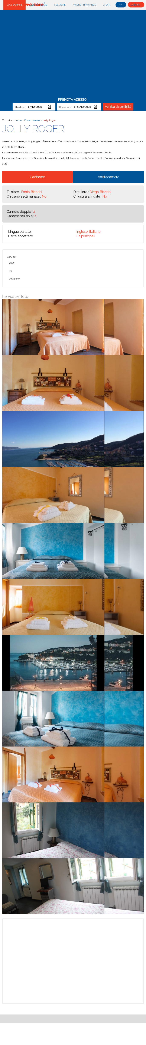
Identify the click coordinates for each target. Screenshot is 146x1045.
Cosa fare (59, 5)
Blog (120, 5)
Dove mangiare (38, 5)
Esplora (135, 5)
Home (18, 120)
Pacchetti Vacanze (84, 5)
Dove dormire (14, 5)
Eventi (107, 5)
